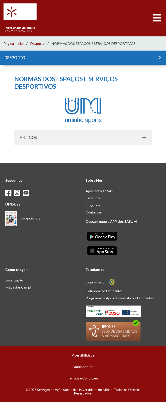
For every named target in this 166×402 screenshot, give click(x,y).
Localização (14, 280)
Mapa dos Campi (18, 287)
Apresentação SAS (99, 191)
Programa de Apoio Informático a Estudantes (120, 298)
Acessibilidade (83, 355)
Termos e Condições (83, 378)
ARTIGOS (83, 137)
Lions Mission (100, 282)
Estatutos (93, 198)
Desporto (37, 43)
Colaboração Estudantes (104, 291)
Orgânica (93, 205)
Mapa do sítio (83, 366)
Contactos (93, 212)
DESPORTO (83, 57)
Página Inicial (14, 43)
